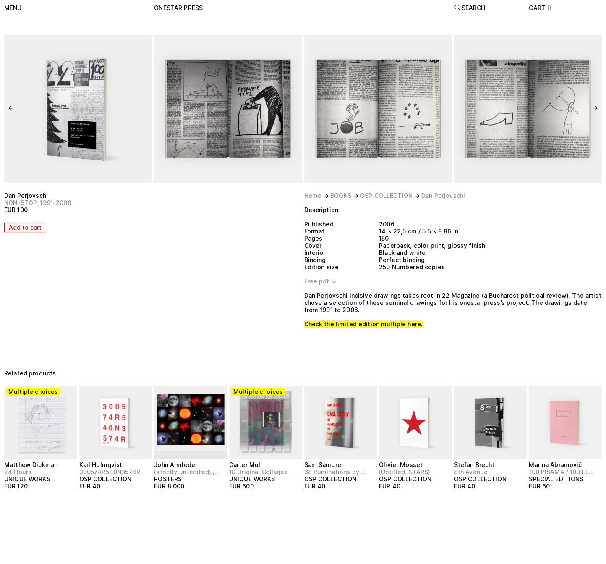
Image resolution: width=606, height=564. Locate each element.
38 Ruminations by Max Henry (337, 471)
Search (470, 7)
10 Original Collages (258, 471)
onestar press (178, 7)
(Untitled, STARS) (404, 471)
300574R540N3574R (109, 471)
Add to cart (25, 227)
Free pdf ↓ (320, 281)
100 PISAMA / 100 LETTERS (562, 471)
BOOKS (340, 195)
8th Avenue (471, 471)
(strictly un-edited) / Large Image (187, 471)
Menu (13, 7)
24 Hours (17, 471)
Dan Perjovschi (26, 195)
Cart (540, 7)
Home (313, 195)
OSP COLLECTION (386, 195)
